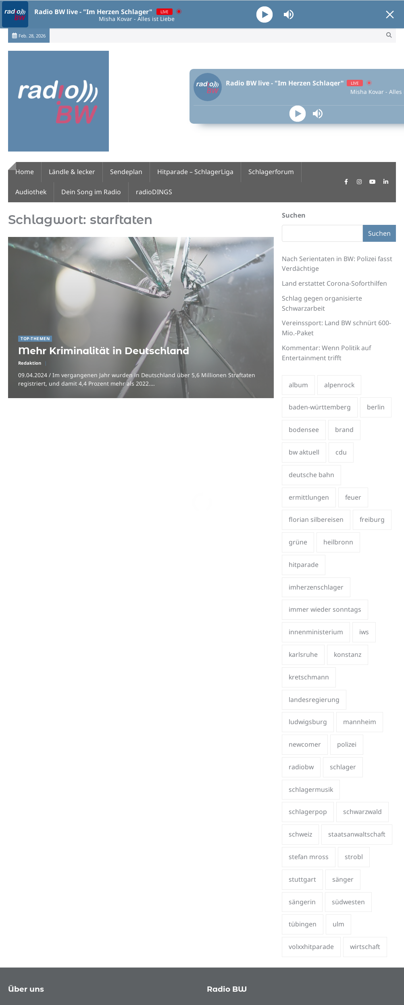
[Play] (264, 14)
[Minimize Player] (390, 14)
